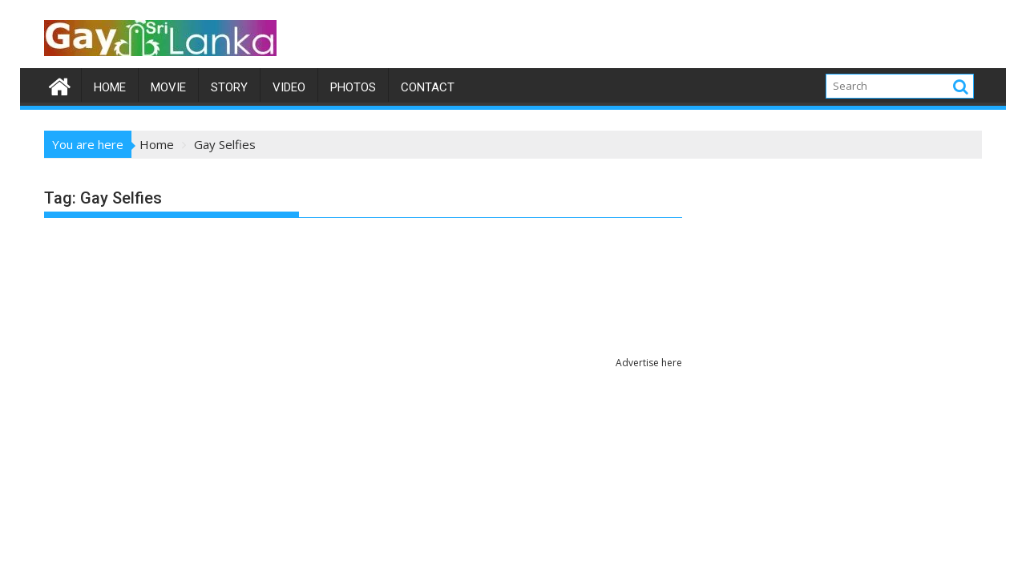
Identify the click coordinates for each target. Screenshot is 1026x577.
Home (110, 87)
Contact (427, 87)
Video (289, 87)
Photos (353, 87)
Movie (168, 87)
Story (229, 87)
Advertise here (649, 362)
